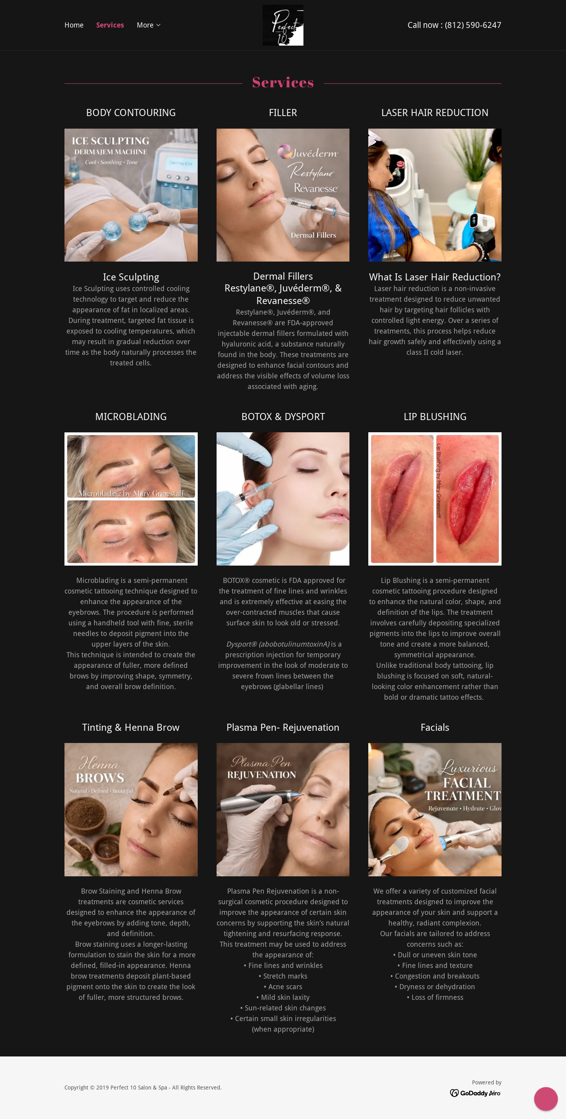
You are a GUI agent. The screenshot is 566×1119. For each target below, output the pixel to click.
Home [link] (74, 25)
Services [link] (110, 25)
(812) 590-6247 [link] (473, 25)
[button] (149, 25)
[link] (283, 24)
